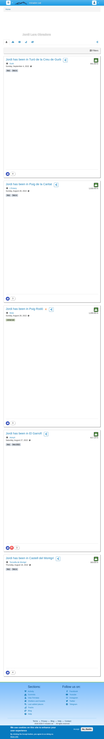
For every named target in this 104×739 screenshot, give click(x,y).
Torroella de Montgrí (18, 562)
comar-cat (10, 320)
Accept (76, 730)
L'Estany (13, 188)
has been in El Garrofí (24, 433)
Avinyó (12, 437)
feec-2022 (16, 444)
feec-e (15, 71)
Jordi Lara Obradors (36, 34)
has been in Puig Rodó (24, 309)
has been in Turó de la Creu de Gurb (33, 59)
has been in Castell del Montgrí (30, 558)
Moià (12, 313)
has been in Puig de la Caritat (29, 184)
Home (8, 9)
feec (8, 71)
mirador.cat (49, 724)
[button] (52, 25)
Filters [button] (94, 50)
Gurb (12, 63)
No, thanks (87, 730)
